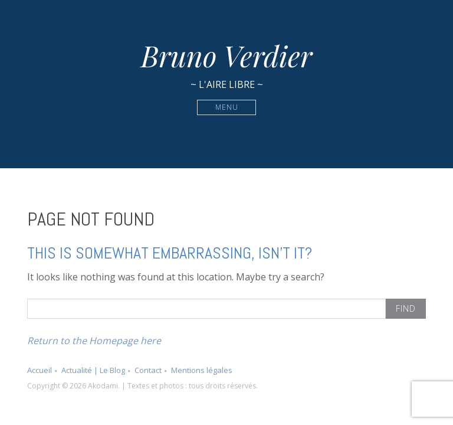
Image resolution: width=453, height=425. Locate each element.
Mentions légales (201, 370)
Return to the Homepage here (94, 340)
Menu (226, 107)
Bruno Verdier (226, 55)
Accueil (39, 370)
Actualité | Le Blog (93, 370)
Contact (148, 370)
